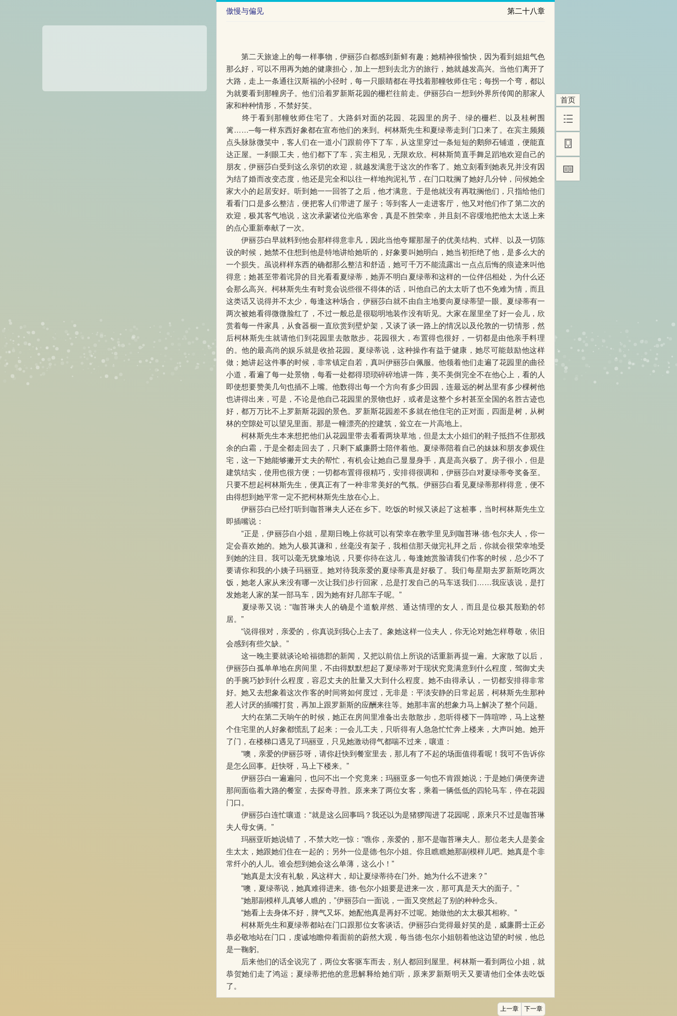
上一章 (509, 1009)
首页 (567, 100)
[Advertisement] (124, 55)
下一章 (533, 1009)
